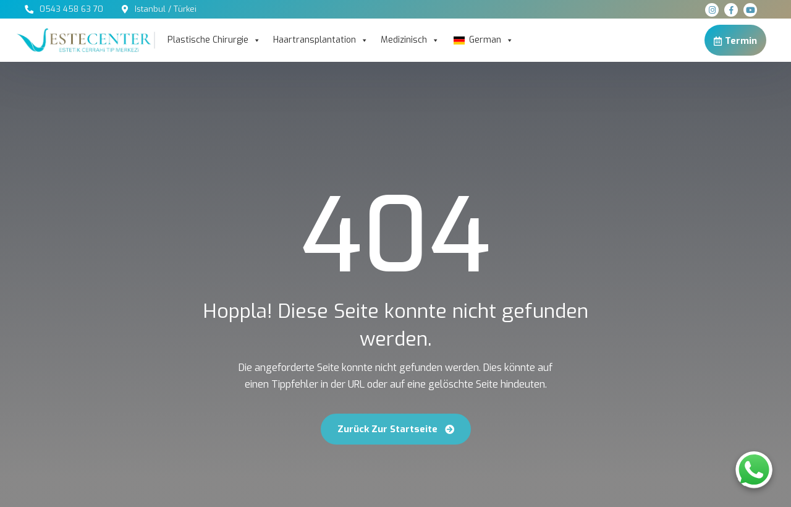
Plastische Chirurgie (214, 40)
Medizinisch (410, 40)
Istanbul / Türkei (166, 9)
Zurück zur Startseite (395, 429)
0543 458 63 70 (71, 9)
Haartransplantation (320, 40)
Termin (735, 40)
